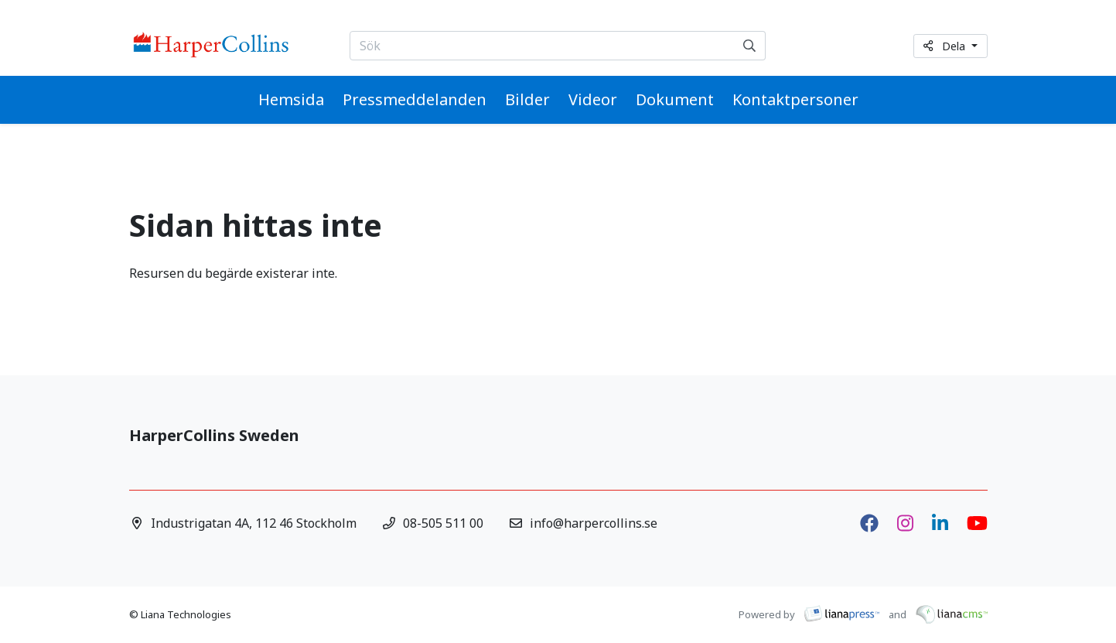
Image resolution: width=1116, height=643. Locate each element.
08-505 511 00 (443, 523)
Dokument (675, 99)
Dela (945, 46)
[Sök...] (542, 45)
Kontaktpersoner (795, 99)
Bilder (527, 99)
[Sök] (750, 45)
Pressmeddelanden (414, 99)
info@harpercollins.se (593, 523)
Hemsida (291, 99)
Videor (592, 99)
